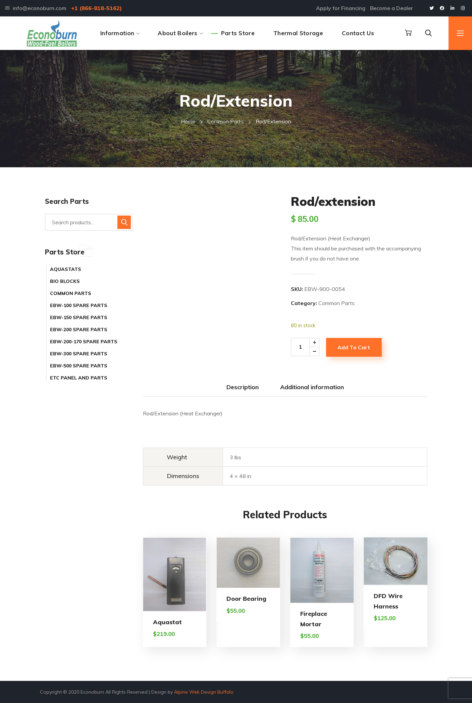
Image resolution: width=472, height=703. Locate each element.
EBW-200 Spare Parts (78, 330)
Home (188, 121)
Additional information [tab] (312, 387)
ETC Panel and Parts (78, 378)
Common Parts (225, 121)
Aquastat (167, 622)
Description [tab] (242, 387)
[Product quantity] (307, 347)
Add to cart (353, 347)
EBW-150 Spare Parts (78, 317)
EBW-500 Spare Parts (78, 366)
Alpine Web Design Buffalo (203, 692)
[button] (408, 33)
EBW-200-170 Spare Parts (83, 342)
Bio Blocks (65, 281)
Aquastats (65, 269)
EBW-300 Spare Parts (78, 354)
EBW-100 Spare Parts (78, 305)
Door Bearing (246, 598)
